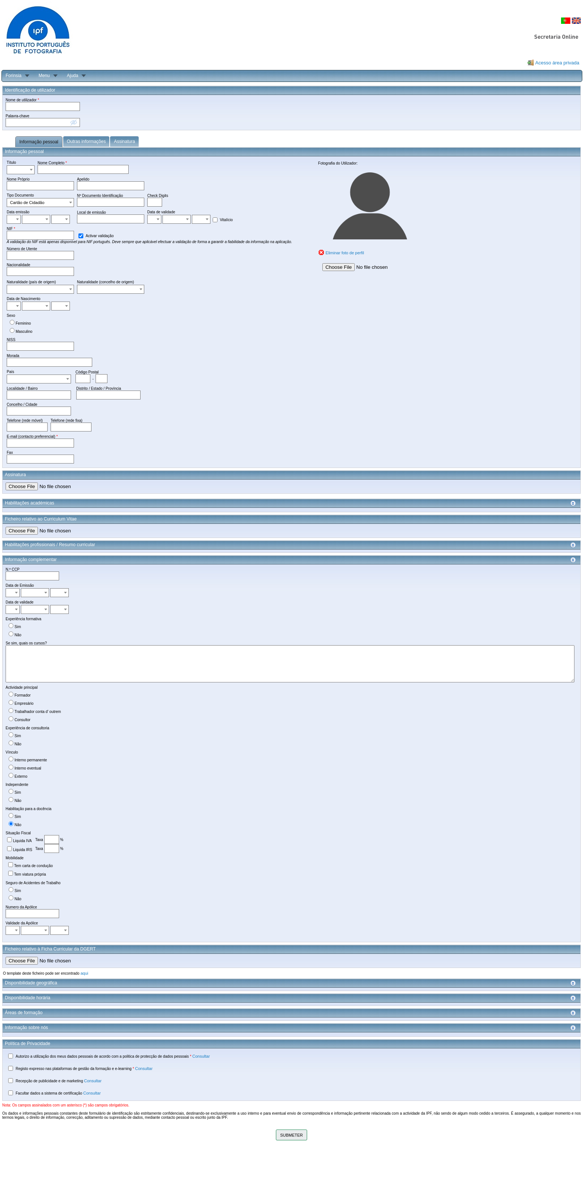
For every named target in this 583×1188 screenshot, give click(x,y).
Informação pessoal (38, 141)
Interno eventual (28, 768)
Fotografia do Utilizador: (338, 163)
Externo (21, 776)
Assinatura (124, 141)
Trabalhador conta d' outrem (38, 712)
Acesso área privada (557, 63)
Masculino (24, 331)
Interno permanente (31, 760)
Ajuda (72, 75)
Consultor (22, 720)
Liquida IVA (22, 841)
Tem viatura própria (30, 874)
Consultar (201, 1056)
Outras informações (86, 141)
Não (18, 635)
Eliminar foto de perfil (345, 253)
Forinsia (14, 75)
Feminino (23, 323)
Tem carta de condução (33, 866)
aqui (84, 973)
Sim (18, 627)
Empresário (24, 703)
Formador (22, 695)
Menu (44, 75)
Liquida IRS (22, 850)
